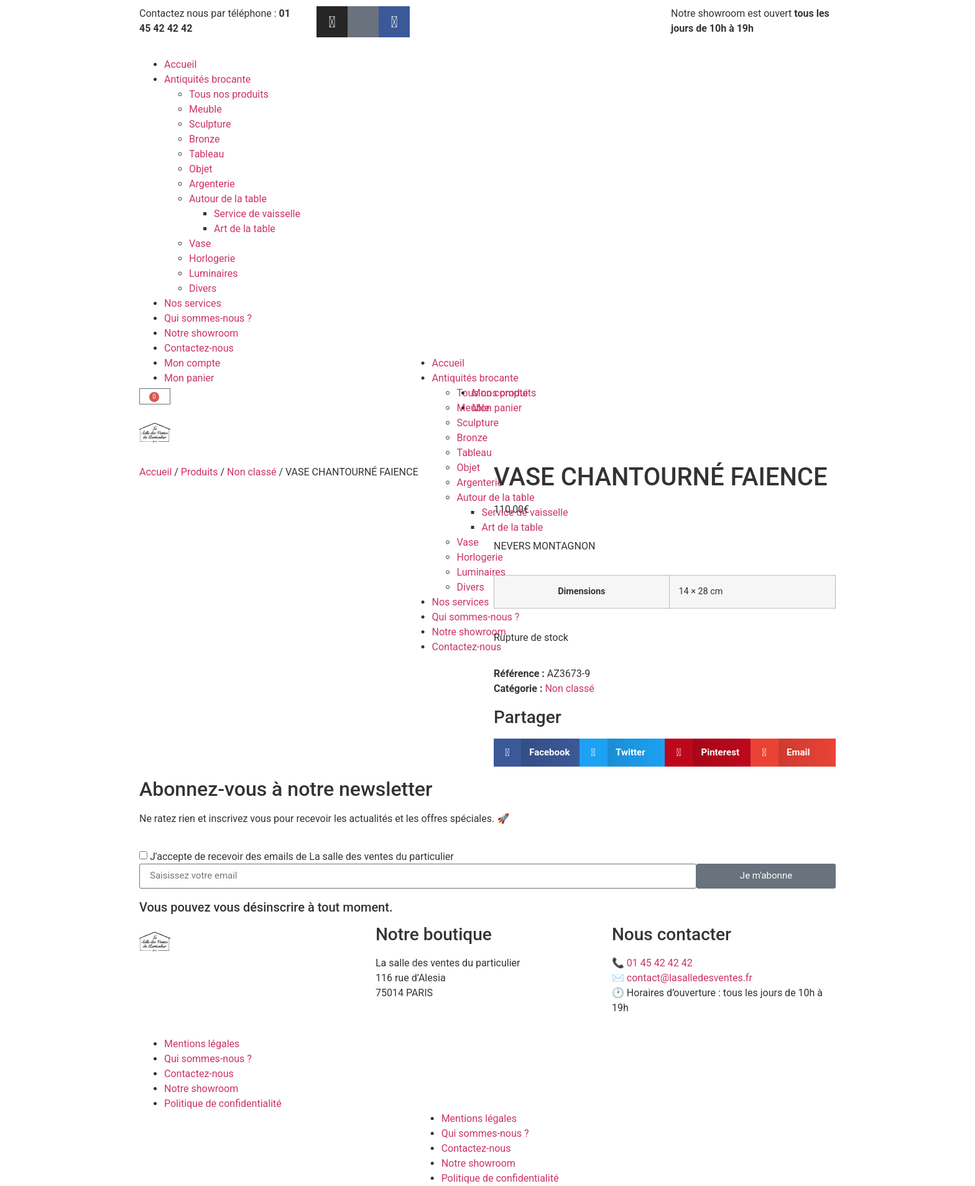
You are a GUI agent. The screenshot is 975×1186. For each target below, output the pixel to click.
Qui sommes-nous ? (208, 318)
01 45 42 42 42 (660, 963)
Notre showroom (201, 333)
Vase (200, 244)
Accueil (180, 64)
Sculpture (210, 124)
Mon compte (192, 363)
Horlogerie (212, 258)
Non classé (251, 472)
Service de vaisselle (257, 214)
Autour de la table (228, 199)
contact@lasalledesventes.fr (689, 978)
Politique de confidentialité (223, 1103)
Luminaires (213, 273)
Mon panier (189, 378)
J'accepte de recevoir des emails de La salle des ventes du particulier (302, 856)
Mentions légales (201, 1044)
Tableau (206, 154)
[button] (537, 753)
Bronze (204, 139)
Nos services (192, 303)
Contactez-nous (199, 348)
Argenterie (212, 184)
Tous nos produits (229, 94)
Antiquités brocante (207, 79)
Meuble (205, 109)
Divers (202, 288)
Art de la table (244, 229)
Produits (199, 472)
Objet (201, 169)
